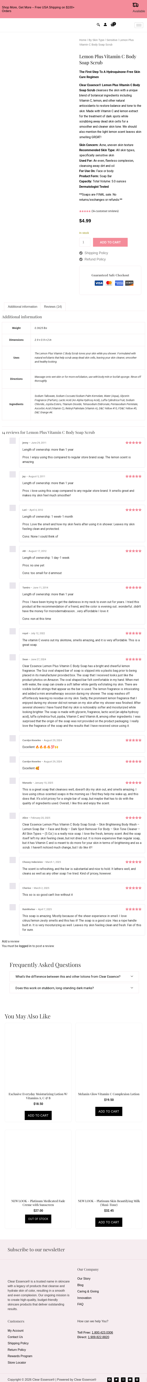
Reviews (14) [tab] (53, 306)
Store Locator (17, 1359)
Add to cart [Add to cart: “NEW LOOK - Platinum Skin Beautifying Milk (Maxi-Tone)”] (108, 1222)
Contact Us (15, 1336)
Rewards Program (20, 1353)
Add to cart (110, 242)
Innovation (84, 1295)
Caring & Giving (88, 1289)
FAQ (80, 1301)
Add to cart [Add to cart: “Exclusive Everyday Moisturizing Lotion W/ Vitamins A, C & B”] (38, 1115)
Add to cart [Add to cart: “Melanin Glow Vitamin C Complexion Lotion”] (108, 1111)
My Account (16, 1330)
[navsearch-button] (98, 25)
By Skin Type (96, 40)
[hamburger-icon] (139, 25)
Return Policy (17, 1347)
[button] (113, 25)
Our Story (83, 1278)
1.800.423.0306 (102, 1332)
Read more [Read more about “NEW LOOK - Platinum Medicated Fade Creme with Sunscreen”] (38, 1219)
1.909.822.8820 (98, 1337)
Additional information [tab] (22, 306)
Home (82, 40)
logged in (25, 946)
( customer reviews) (105, 211)
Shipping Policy (18, 1341)
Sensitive (111, 40)
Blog (80, 1284)
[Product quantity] (84, 242)
